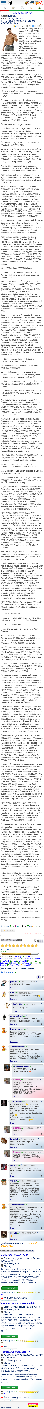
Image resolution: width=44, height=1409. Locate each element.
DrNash (6, 961)
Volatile (13, 1165)
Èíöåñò (36, 1258)
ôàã (14, 961)
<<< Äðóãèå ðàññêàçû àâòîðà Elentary (17, 968)
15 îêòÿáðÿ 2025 (11, 1309)
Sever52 (27, 959)
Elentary (12, 16)
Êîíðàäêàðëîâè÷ (21, 1066)
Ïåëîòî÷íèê (17, 1004)
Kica (12, 993)
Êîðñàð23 (23, 961)
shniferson (25, 963)
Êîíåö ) (6, 1347)
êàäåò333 (27, 965)
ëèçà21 (35, 963)
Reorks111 (38, 959)
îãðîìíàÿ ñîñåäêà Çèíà (21, 1398)
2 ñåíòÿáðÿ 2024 (15, 18)
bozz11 (14, 963)
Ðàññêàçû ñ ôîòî (35, 1355)
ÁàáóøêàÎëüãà (30, 957)
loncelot (14, 1139)
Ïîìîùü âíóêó (8, 1298)
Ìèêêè (32, 961)
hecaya (3, 965)
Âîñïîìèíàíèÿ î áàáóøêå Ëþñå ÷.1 (16, 1255)
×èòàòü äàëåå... (10, 1288)
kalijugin (17, 959)
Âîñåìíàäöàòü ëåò (9, 23)
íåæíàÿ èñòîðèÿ (20, 1298)
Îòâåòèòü (14, 988)
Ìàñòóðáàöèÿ (7, 1261)
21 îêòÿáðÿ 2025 (11, 1264)
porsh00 (14, 982)
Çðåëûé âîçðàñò (13, 21)
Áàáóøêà (7, 1398)
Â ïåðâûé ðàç (29, 21)
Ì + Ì (3, 21)
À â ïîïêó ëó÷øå (8, 1358)
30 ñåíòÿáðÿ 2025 (12, 1360)
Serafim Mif (16, 1101)
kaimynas (4, 963)
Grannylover (5, 959)
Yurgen (13, 1181)
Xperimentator (17, 1029)
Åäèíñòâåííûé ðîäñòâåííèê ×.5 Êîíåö (18, 1303)
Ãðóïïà (37, 1307)
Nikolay (18, 957)
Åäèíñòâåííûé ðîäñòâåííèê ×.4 (15, 1352)
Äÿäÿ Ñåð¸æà (16, 1016)
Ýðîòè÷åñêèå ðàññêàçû (10, 1408)
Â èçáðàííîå (8, 931)
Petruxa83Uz (15, 965)
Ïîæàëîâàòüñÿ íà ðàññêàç (32, 934)
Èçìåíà (30, 1307)
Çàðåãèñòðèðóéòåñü (12, 1243)
